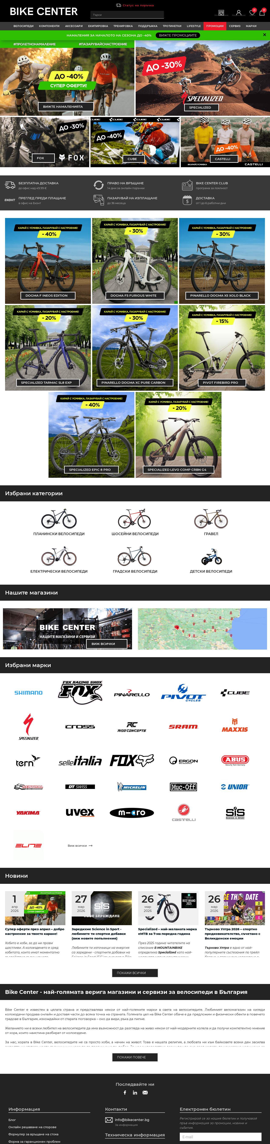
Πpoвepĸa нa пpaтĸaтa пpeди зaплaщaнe (42, 1075)
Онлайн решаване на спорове (33, 992)
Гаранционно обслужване (30, 1059)
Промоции (215, 26)
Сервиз (234, 26)
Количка (260, 12)
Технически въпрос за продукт (34, 1016)
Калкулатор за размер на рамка (131, 1010)
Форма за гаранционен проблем (35, 1008)
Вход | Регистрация (227, 17)
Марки (251, 26)
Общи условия (20, 1067)
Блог (12, 984)
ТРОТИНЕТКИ (172, 26)
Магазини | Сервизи (201, 17)
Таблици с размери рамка (30, 1082)
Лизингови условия (24, 1039)
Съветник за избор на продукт (130, 1018)
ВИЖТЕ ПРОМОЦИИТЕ (178, 35)
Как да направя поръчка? (29, 1031)
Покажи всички (131, 836)
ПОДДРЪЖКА (147, 26)
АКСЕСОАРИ (74, 26)
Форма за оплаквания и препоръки (38, 1024)
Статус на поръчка (138, 5)
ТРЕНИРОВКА (123, 26)
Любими (247, 12)
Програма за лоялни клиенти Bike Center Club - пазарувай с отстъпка (47, 1049)
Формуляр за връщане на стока (34, 1000)
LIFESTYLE (194, 26)
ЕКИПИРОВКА (98, 26)
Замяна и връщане (24, 1090)
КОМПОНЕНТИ (49, 26)
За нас (13, 1098)
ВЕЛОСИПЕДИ (24, 26)
